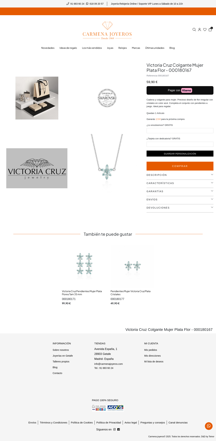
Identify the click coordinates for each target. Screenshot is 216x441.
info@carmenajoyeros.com (108, 364)
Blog (55, 367)
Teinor (211, 436)
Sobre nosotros (61, 350)
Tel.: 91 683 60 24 (103, 368)
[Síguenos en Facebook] (114, 430)
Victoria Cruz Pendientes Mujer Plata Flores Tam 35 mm (82, 293)
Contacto (57, 373)
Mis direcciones (152, 355)
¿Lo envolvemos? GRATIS (160, 125)
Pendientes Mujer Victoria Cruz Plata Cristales (130, 293)
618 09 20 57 (97, 3)
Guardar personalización (180, 154)
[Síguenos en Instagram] (118, 430)
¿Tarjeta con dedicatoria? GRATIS (163, 138)
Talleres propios (61, 361)
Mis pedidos (150, 350)
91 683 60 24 (77, 3)
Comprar (180, 166)
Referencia (152, 75)
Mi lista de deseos (153, 361)
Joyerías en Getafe (63, 355)
